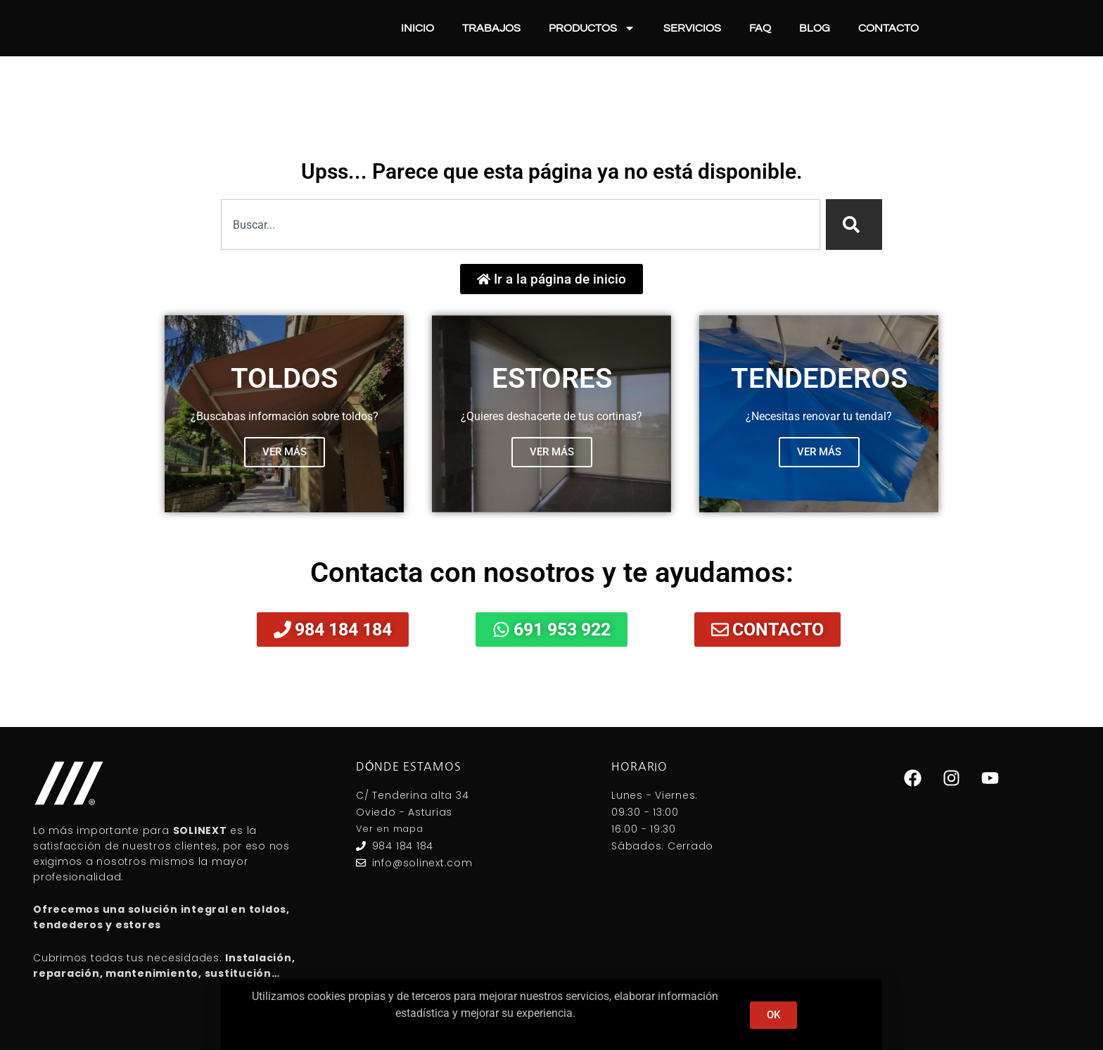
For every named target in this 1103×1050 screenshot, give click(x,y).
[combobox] (520, 224)
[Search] (854, 224)
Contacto (888, 28)
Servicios (692, 28)
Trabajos (491, 28)
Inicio (417, 28)
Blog (814, 28)
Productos (592, 28)
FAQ (760, 28)
